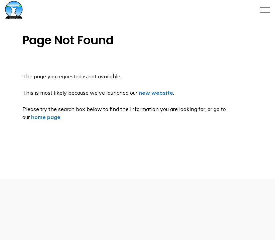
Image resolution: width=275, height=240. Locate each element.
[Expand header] (265, 10)
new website (156, 92)
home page (45, 117)
